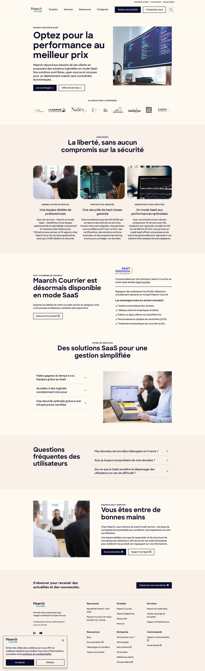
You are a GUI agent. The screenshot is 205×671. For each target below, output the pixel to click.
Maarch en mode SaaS (157, 609)
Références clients (125, 657)
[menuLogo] (36, 9)
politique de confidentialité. (37, 654)
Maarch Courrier (124, 609)
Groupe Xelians (125, 662)
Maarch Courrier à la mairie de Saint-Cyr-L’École (99, 618)
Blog (89, 637)
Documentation (95, 642)
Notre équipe (123, 642)
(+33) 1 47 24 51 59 (40, 625)
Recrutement (124, 647)
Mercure (120, 624)
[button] (59, 377)
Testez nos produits (95, 652)
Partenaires (122, 652)
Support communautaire (158, 638)
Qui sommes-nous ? (126, 637)
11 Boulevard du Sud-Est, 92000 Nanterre (49, 622)
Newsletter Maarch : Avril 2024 (98, 610)
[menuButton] (128, 10)
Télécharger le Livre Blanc (98, 647)
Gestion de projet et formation (156, 615)
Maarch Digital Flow (126, 614)
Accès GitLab (154, 645)
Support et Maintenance (158, 622)
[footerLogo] (39, 606)
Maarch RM (122, 619)
